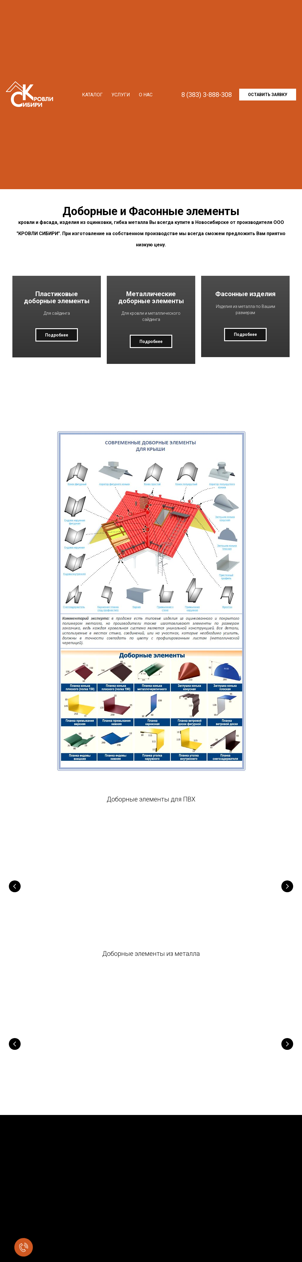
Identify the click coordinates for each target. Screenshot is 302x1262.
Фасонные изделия (245, 301)
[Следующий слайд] (287, 893)
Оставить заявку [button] (267, 94)
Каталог (92, 95)
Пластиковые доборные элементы (56, 304)
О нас (145, 95)
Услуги (120, 95)
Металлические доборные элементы (151, 301)
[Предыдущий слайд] (15, 893)
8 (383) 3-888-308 (206, 94)
